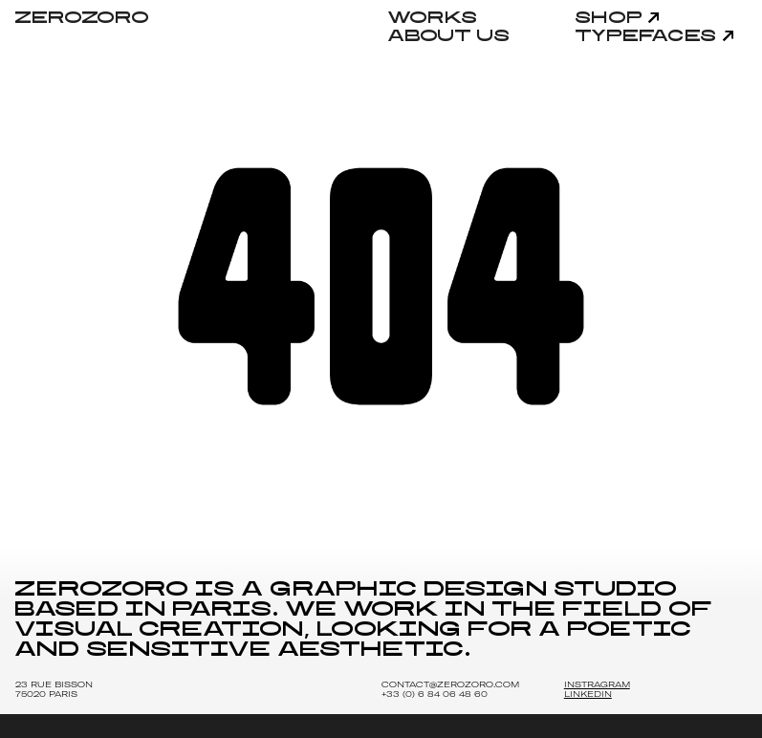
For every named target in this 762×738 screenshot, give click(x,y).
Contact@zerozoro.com (450, 684)
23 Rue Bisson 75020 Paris (54, 689)
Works (433, 18)
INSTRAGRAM (597, 684)
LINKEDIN (588, 694)
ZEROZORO (82, 18)
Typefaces (647, 36)
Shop (609, 18)
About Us (450, 36)
